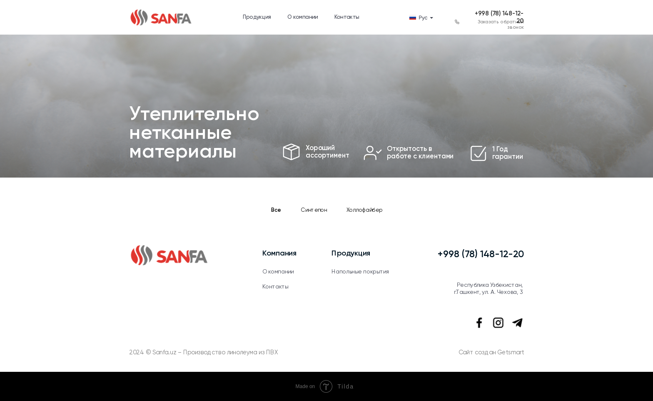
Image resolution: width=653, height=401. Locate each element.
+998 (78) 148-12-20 (481, 254)
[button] (457, 22)
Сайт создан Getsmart (491, 353)
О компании (302, 17)
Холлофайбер (364, 210)
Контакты (346, 17)
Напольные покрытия (360, 272)
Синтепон (314, 210)
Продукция (257, 17)
